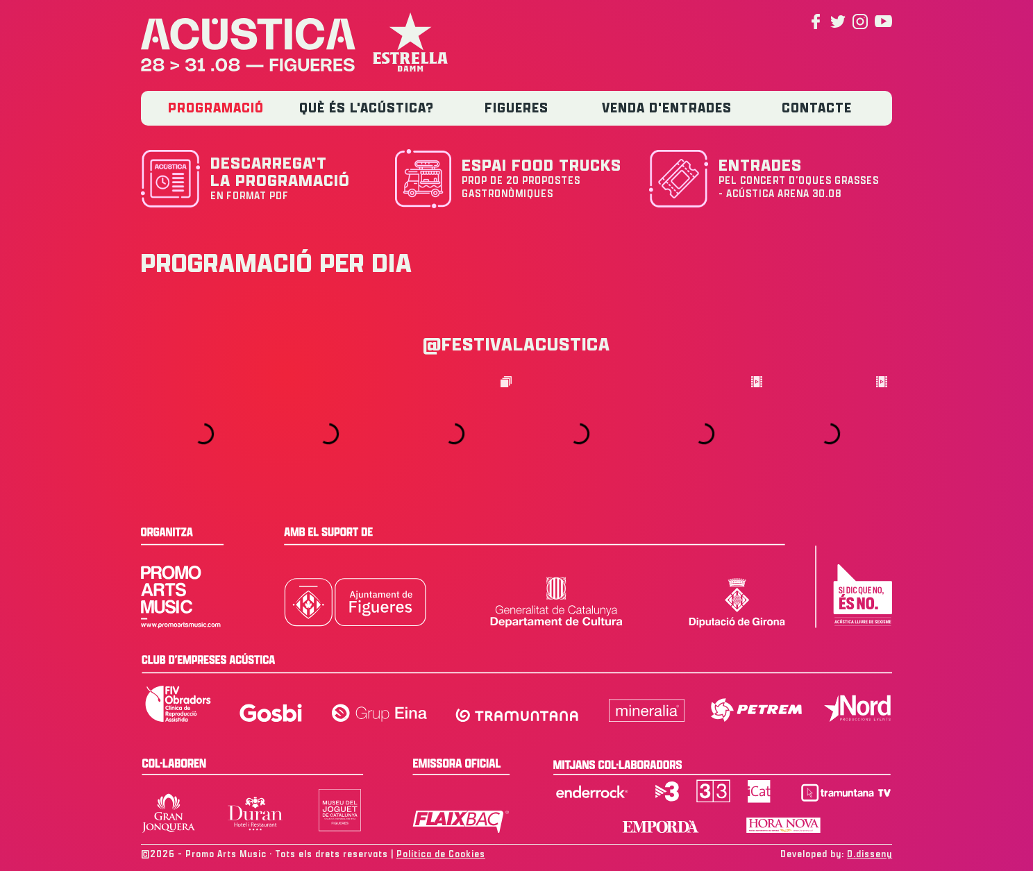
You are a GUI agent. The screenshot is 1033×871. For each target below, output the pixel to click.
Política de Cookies (440, 854)
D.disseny (869, 854)
